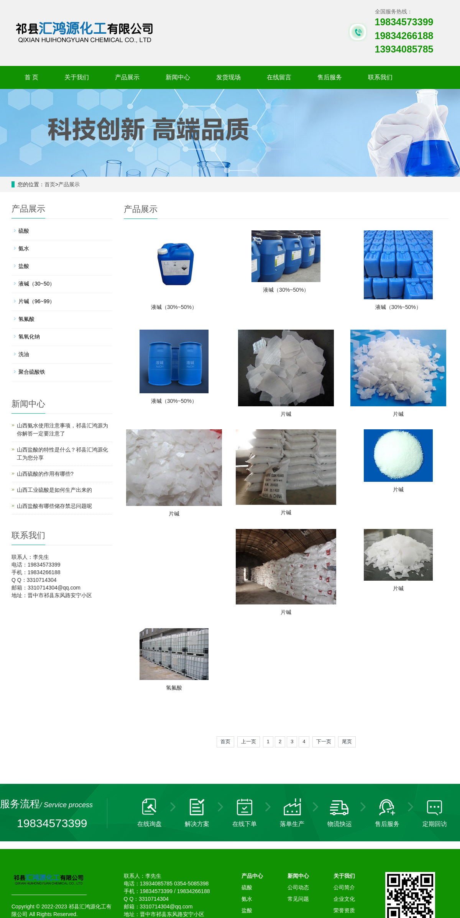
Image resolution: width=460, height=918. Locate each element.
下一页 (323, 642)
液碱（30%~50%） (174, 307)
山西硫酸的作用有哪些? (45, 474)
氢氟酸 (398, 589)
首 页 (31, 77)
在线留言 (279, 77)
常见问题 (298, 800)
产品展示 (127, 77)
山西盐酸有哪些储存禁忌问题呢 (54, 506)
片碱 (286, 414)
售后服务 (329, 77)
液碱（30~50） (36, 284)
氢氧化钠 (29, 336)
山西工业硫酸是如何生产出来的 (54, 490)
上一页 (248, 642)
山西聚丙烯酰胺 (266, 884)
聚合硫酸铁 (31, 372)
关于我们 (76, 77)
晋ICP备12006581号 (160, 823)
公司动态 (298, 788)
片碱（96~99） (36, 301)
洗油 (23, 354)
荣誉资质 (344, 811)
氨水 (23, 248)
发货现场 (228, 77)
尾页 (347, 642)
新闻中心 (178, 77)
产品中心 (252, 777)
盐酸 (23, 266)
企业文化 (344, 800)
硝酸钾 (236, 884)
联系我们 (380, 77)
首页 (49, 184)
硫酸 (23, 231)
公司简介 (344, 788)
